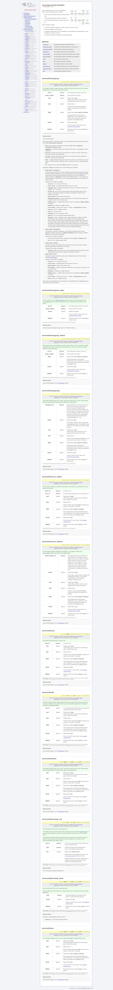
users (26, 110)
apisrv (26, 35)
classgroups (46, 51)
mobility (27, 78)
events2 (27, 52)
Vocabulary (28, 23)
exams (26, 58)
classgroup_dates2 (47, 49)
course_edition (46, 54)
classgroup (45, 44)
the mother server (78, 84)
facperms (27, 61)
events (26, 51)
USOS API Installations (30, 19)
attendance (28, 38)
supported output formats (74, 126)
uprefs (26, 109)
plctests (27, 93)
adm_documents (29, 30)
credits (26, 45)
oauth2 (26, 84)
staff (44, 61)
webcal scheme (84, 831)
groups (26, 67)
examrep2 (27, 56)
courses (27, 43)
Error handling (28, 26)
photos (26, 90)
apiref (26, 33)
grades (26, 65)
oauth (26, 83)
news (26, 81)
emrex (26, 49)
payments (27, 86)
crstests (27, 46)
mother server (31, 6)
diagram (81, 173)
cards (26, 42)
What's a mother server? (30, 9)
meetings (27, 77)
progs (26, 96)
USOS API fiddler (29, 27)
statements (27, 101)
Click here (56, 85)
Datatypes (27, 22)
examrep (27, 55)
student (45, 63)
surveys (27, 103)
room (44, 59)
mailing (27, 76)
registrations (28, 97)
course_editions (47, 56)
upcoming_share (47, 68)
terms (26, 104)
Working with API (28, 17)
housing (27, 70)
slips (26, 100)
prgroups (27, 94)
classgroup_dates (47, 47)
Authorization (27, 14)
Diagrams (27, 25)
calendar (27, 40)
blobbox (27, 39)
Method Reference (28, 29)
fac (26, 59)
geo (26, 64)
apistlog (27, 36)
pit (25, 91)
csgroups (27, 48)
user (44, 71)
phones (27, 88)
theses (26, 106)
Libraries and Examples (29, 16)
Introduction (26, 13)
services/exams (53, 257)
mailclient (27, 74)
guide (26, 68)
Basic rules (27, 20)
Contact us (26, 112)
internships (27, 73)
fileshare (27, 62)
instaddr (27, 71)
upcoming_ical (46, 66)
